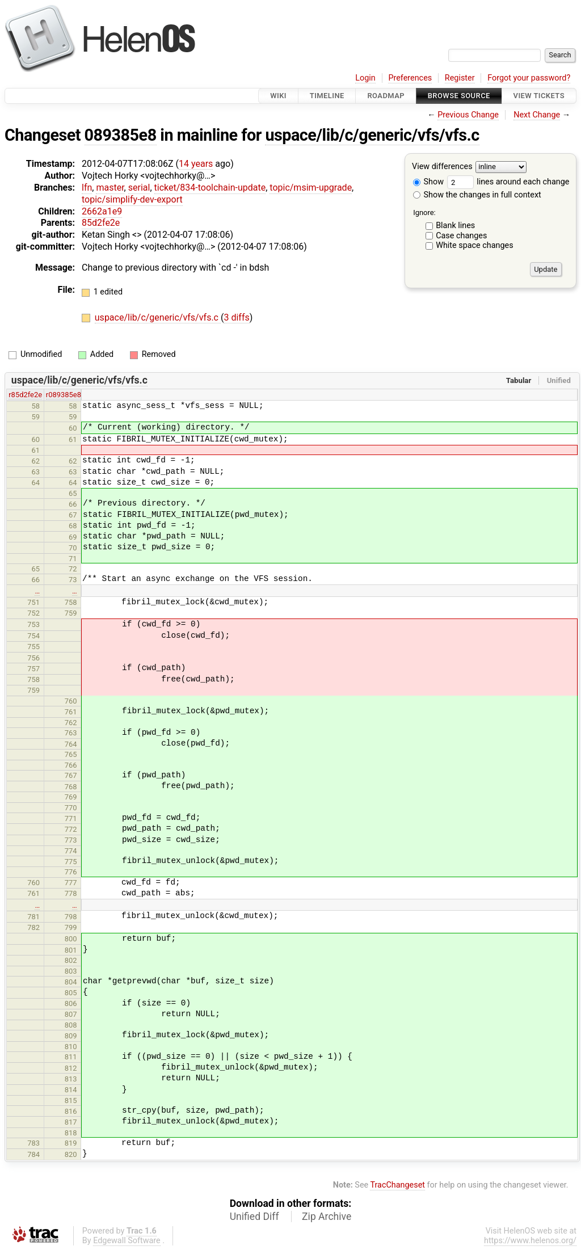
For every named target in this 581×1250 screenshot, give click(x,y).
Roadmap (386, 95)
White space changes (474, 245)
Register (460, 78)
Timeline (327, 95)
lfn (87, 187)
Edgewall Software (127, 1240)
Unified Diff (254, 1216)
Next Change (536, 115)
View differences (442, 167)
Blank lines (455, 225)
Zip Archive (326, 1216)
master (110, 187)
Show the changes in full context (477, 195)
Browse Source (459, 95)
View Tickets (539, 95)
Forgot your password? (528, 78)
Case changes (461, 236)
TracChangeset (397, 1185)
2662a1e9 (102, 211)
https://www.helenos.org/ (530, 1240)
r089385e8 (63, 394)
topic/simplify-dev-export (132, 199)
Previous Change (468, 115)
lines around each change (508, 182)
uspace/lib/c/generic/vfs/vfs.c (372, 135)
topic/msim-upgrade (311, 187)
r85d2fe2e (25, 394)
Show (428, 182)
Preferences (410, 78)
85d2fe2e (101, 222)
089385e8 (121, 135)
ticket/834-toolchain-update (210, 187)
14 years (196, 163)
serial (139, 187)
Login (365, 78)
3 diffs (236, 317)
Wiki (278, 95)
